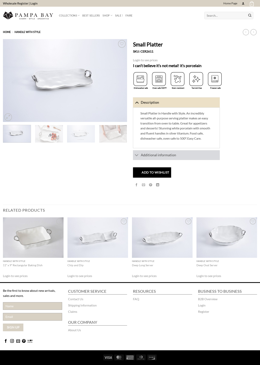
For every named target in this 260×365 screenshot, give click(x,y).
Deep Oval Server (207, 265)
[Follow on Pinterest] (24, 341)
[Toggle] (137, 102)
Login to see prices (145, 60)
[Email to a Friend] (143, 185)
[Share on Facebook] (136, 185)
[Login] (243, 3)
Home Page (230, 3)
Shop (107, 15)
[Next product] (246, 32)
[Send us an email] (18, 341)
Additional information (154, 155)
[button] (251, 3)
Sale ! (119, 15)
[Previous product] (253, 32)
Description (146, 102)
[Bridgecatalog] (30, 341)
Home (7, 32)
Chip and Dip (75, 265)
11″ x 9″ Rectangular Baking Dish (23, 265)
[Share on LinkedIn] (158, 185)
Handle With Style (28, 32)
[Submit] (249, 15)
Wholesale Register (15, 3)
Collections (69, 15)
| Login (33, 3)
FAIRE (129, 15)
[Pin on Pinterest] (150, 185)
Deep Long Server (142, 265)
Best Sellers (91, 15)
